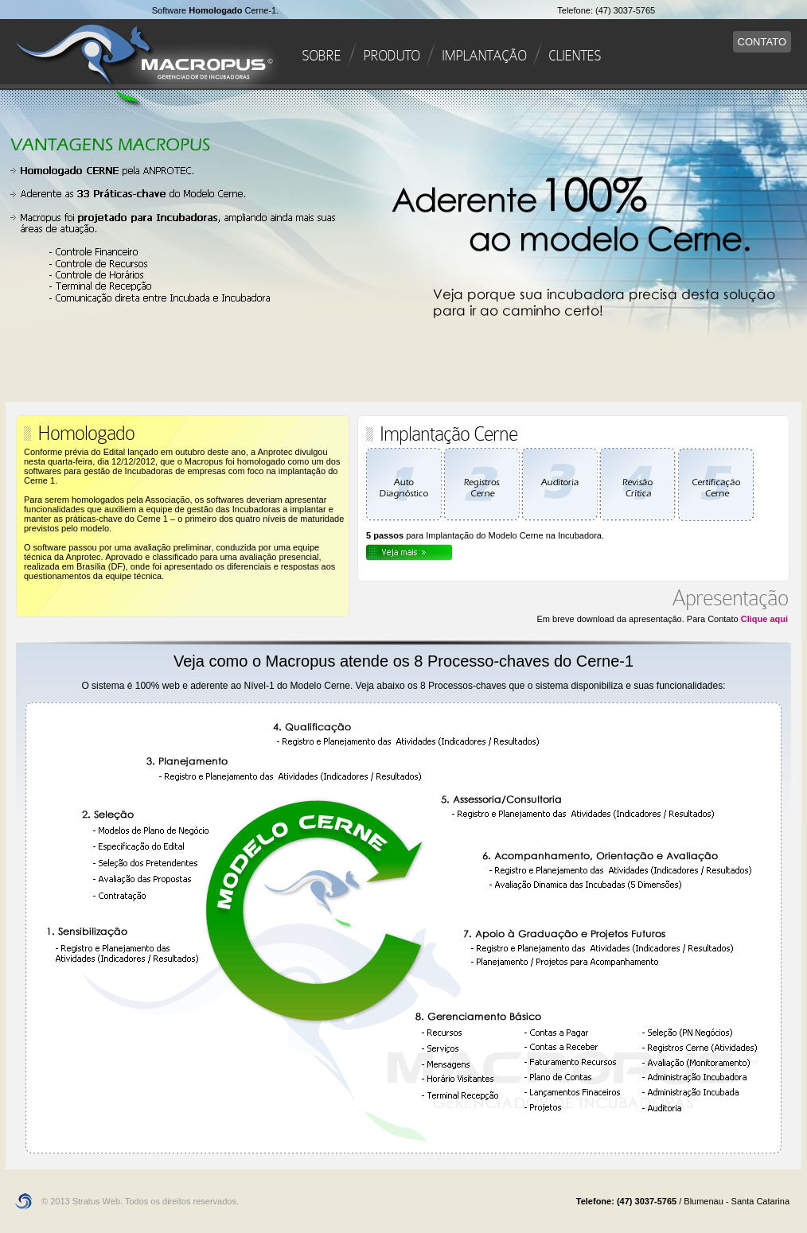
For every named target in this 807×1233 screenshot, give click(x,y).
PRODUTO (391, 56)
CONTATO (762, 42)
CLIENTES (574, 56)
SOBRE (321, 56)
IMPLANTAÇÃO (484, 56)
